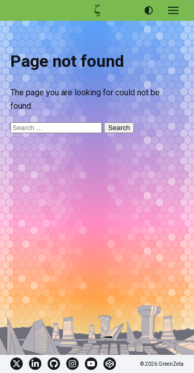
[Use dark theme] (148, 10)
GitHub (54, 363)
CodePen (109, 363)
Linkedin (35, 363)
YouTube (91, 363)
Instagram (72, 363)
